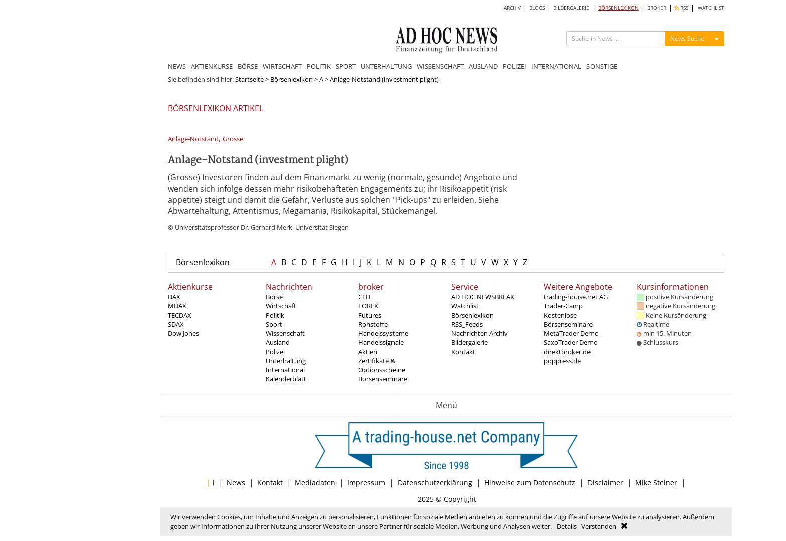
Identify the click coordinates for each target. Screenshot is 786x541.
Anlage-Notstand (193, 139)
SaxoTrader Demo (571, 342)
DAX (174, 296)
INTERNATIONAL (556, 66)
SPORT (346, 66)
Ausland (278, 342)
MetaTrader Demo (571, 333)
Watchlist (465, 305)
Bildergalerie (469, 342)
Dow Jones (183, 333)
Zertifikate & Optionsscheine (381, 365)
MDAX (177, 305)
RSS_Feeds (467, 324)
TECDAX (179, 315)
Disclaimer (605, 482)
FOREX (368, 305)
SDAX (176, 324)
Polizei (275, 351)
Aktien (367, 351)
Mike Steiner (656, 482)
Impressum (366, 482)
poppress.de (562, 360)
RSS (681, 8)
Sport (274, 324)
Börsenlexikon (291, 79)
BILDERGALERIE (571, 8)
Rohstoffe (373, 324)
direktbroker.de (567, 351)
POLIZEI (514, 66)
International (285, 369)
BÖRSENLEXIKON (618, 8)
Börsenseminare (382, 378)
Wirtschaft (281, 305)
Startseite (249, 79)
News (236, 482)
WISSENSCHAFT (440, 66)
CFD (364, 296)
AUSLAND (483, 66)
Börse (274, 296)
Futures (369, 315)
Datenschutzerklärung (435, 482)
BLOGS (537, 8)
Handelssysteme (383, 333)
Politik (275, 315)
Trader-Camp (563, 305)
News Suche (687, 38)
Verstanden (598, 526)
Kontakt (463, 351)
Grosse (233, 139)
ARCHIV (512, 8)
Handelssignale (381, 342)
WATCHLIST (711, 8)
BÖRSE (248, 66)
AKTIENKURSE (212, 66)
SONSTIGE (601, 66)
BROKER (656, 8)
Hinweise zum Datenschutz (529, 482)
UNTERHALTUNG (386, 66)
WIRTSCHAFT (282, 66)
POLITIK (319, 66)
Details (567, 526)
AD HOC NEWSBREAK (482, 296)
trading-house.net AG (576, 296)
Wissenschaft (285, 333)
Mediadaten (315, 482)
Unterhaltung (286, 360)
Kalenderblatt (286, 378)
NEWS (177, 66)
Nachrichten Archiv (479, 333)
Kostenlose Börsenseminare (568, 320)
